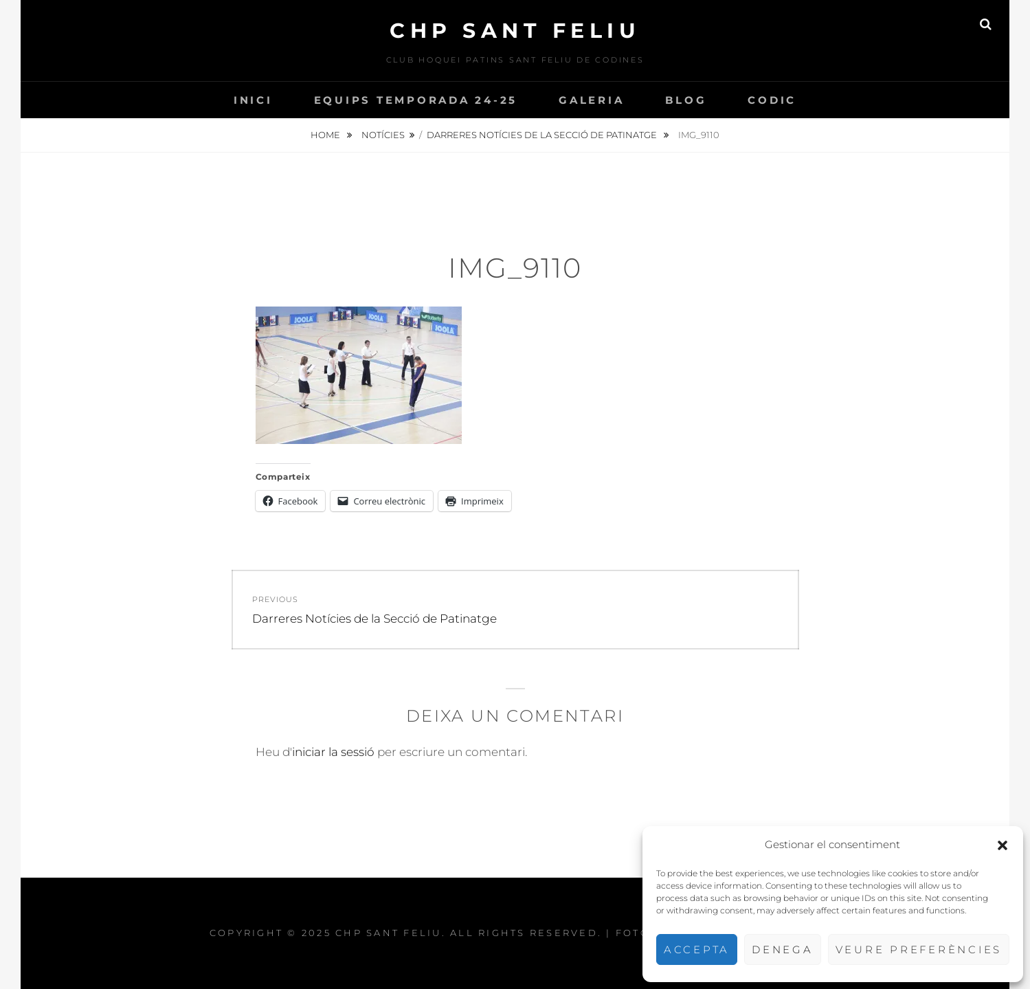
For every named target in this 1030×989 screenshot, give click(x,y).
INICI (253, 100)
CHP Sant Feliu (515, 30)
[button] (1002, 845)
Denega (783, 949)
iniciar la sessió (333, 752)
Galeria (591, 100)
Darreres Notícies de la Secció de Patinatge (543, 134)
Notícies (383, 134)
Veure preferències (919, 949)
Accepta (697, 949)
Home (326, 134)
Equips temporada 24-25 (416, 100)
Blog (685, 100)
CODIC (772, 100)
